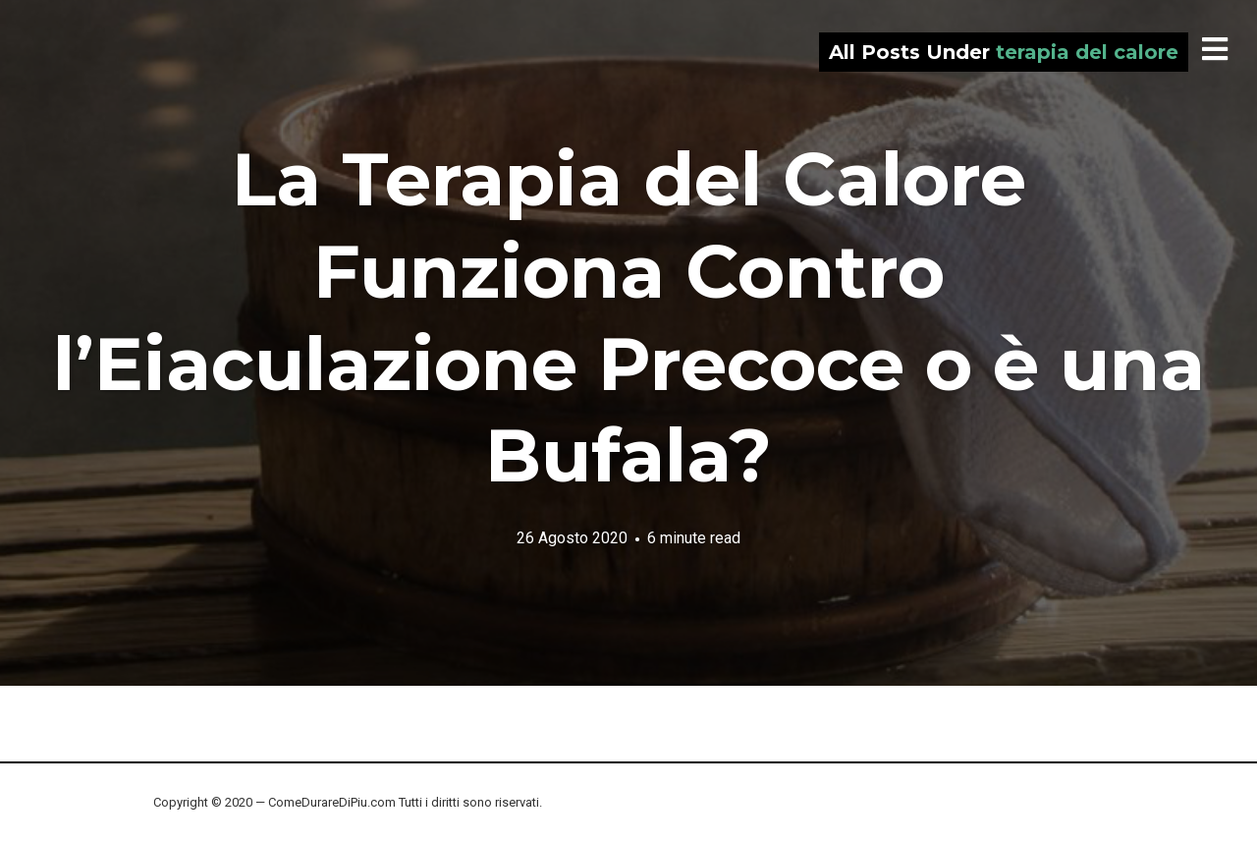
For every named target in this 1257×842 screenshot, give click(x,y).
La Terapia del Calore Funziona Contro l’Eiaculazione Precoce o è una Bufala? (629, 317)
